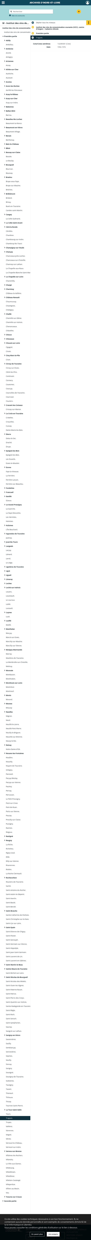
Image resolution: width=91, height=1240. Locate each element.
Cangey (9, 214)
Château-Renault (13, 297)
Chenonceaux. (11, 326)
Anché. (8, 53)
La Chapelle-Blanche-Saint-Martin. (19, 272)
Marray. (9, 654)
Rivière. (9, 869)
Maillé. (8, 625)
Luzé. (8, 616)
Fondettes (10, 488)
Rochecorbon (11, 878)
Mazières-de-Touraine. (15, 658)
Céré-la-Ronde (11, 227)
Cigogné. (9, 347)
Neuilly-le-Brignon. (13, 732)
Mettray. (9, 666)
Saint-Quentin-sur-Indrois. (16, 1002)
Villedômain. (11, 1172)
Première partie (10, 36)
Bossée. (9, 156)
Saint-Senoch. (11, 1018)
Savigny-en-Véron (13, 1035)
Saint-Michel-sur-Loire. (15, 973)
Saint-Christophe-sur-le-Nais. (17, 919)
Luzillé (8, 621)
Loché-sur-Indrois (13, 587)
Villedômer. (10, 1176)
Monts (8, 695)
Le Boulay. (10, 161)
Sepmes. (9, 1056)
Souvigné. (10, 1072)
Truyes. (9, 1122)
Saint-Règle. (10, 1010)
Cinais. (8, 351)
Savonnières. (11, 1039)
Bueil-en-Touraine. (13, 206)
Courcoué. (10, 397)
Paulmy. (9, 786)
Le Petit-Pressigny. (13, 799)
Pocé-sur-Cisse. (12, 803)
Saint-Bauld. (11, 902)
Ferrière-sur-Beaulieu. (14, 484)
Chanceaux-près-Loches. (15, 256)
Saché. (8, 886)
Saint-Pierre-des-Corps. (15, 998)
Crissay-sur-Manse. (13, 409)
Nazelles (9, 712)
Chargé (9, 285)
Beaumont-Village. (13, 132)
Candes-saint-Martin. (14, 210)
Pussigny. (9, 824)
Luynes (9, 612)
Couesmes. (10, 384)
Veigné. (9, 1135)
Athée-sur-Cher (12, 69)
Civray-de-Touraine (13, 364)
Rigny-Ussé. (10, 853)
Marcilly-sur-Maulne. (14, 641)
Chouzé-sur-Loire (13, 343)
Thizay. (8, 1101)
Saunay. (9, 1027)
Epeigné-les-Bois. (13, 455)
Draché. (9, 442)
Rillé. (8, 857)
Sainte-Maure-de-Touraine (16, 969)
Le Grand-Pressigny (14, 505)
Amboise (9, 49)
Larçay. (8, 550)
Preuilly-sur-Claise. (13, 820)
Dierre (8, 434)
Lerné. (8, 558)
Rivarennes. (10, 865)
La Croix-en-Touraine (14, 413)
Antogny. (9, 57)
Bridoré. (9, 198)
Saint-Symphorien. (13, 1023)
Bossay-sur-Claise (13, 152)
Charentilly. (10, 281)
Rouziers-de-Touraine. (15, 882)
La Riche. (9, 844)
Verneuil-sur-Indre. (13, 1147)
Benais (8, 136)
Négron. (9, 716)
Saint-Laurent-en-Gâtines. (16, 960)
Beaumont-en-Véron (14, 127)
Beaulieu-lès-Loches (14, 119)
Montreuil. (10, 691)
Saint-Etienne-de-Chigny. (16, 931)
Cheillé (8, 314)
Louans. (9, 592)
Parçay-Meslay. (12, 778)
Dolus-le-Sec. (11, 438)
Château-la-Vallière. (14, 293)
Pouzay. (9, 815)
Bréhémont (10, 194)
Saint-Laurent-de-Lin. (14, 956)
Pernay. (9, 791)
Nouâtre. (9, 757)
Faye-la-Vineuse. (12, 471)
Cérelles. (9, 231)
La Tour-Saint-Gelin (14, 1110)
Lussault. (9, 608)
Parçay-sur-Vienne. (13, 782)
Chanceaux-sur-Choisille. (16, 260)
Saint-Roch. (10, 1014)
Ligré (8, 571)
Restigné (9, 836)
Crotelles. (9, 417)
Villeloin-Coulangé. (13, 1180)
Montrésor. (10, 687)
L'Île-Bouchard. (12, 529)
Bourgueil (10, 165)
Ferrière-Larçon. (12, 480)
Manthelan (10, 629)
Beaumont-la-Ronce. (14, 123)
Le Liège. (9, 563)
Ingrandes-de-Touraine (15, 534)
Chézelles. (10, 330)
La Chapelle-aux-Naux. (15, 268)
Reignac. (9, 832)
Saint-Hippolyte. (12, 948)
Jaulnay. (9, 538)
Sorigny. (9, 1068)
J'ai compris (53, 1234)
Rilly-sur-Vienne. (12, 861)
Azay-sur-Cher (11, 98)
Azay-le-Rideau (12, 94)
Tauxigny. (10, 1085)
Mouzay (9, 708)
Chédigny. (10, 310)
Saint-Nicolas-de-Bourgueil (17, 977)
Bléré (8, 148)
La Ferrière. (10, 476)
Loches (9, 583)
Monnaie (9, 670)
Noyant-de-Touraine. (14, 766)
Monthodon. (11, 679)
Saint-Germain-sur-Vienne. (16, 944)
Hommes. (9, 521)
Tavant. (9, 1089)
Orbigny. (9, 770)
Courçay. (9, 388)
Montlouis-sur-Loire (14, 683)
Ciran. (8, 359)
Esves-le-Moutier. (13, 463)
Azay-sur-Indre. (12, 102)
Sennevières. (11, 1052)
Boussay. (9, 173)
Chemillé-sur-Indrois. (14, 322)
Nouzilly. (9, 762)
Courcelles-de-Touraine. (15, 393)
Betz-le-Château (12, 144)
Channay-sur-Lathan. (14, 264)
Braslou (9, 177)
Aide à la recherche (18, 16)
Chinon (9, 335)
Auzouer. (9, 78)
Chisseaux (10, 339)
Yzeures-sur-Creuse (14, 1197)
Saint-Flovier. (11, 936)
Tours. (8, 1114)
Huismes (9, 525)
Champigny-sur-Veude (15, 248)
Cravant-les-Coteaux (14, 405)
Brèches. (9, 190)
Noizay (8, 745)
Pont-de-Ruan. (11, 807)
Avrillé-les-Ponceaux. (14, 90)
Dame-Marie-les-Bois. (14, 430)
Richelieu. (10, 849)
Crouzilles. (10, 422)
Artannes (9, 61)
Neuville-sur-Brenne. (14, 737)
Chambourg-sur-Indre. (15, 239)
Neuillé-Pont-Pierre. (14, 728)
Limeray (9, 579)
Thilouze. (9, 1097)
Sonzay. (9, 1064)
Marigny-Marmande (14, 650)
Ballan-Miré (10, 111)
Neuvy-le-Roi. (11, 741)
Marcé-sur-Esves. (13, 637)
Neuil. (8, 720)
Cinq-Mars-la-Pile (13, 355)
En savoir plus (37, 1234)
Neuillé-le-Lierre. (12, 724)
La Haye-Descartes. (13, 513)
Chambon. (10, 235)
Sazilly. (8, 1043)
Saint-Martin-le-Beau (14, 965)
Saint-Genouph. (12, 940)
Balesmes (10, 107)
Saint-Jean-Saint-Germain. (16, 952)
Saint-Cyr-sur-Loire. (13, 923)
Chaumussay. (11, 301)
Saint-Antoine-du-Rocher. (16, 890)
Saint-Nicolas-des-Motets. (16, 981)
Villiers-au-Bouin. (13, 1188)
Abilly (8, 40)
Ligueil (8, 575)
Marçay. (9, 633)
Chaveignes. (11, 306)
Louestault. (10, 596)
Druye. (8, 447)
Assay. (8, 65)
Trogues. (9, 1118)
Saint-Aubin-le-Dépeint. (15, 894)
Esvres (8, 467)
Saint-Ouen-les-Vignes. (15, 985)
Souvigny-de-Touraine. (15, 1077)
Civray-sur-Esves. (12, 368)
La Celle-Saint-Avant (14, 223)
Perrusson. (10, 795)
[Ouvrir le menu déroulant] (3, 2)
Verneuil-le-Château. (14, 1143)
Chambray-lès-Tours (14, 243)
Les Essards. (11, 459)
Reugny (9, 840)
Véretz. (8, 1139)
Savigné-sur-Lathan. (14, 1031)
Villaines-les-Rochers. (14, 1155)
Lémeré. (9, 554)
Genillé (8, 496)
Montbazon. (10, 674)
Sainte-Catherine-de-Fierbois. (17, 915)
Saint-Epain (10, 927)
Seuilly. (9, 1060)
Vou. (7, 1193)
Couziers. (9, 401)
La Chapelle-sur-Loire (14, 277)
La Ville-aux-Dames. (13, 1164)
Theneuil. (9, 1093)
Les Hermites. (11, 517)
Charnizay (10, 289)
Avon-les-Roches (12, 86)
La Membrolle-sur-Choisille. (17, 662)
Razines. (9, 828)
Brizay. (8, 202)
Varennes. (10, 1130)
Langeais (9, 546)
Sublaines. (10, 1081)
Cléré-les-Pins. (11, 372)
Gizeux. (9, 500)
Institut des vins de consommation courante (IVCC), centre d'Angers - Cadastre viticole (26, 28)
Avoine (9, 82)
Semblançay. (11, 1047)
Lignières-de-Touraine (15, 567)
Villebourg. (10, 1168)
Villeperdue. (11, 1184)
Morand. (9, 699)
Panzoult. (9, 774)
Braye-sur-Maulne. (13, 185)
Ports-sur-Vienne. (13, 811)
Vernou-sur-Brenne (13, 1151)
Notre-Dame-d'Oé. (13, 749)
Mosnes (9, 703)
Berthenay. (10, 140)
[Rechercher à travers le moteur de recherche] (32, 11)
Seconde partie (10, 1201)
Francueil (9, 492)
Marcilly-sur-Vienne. (14, 645)
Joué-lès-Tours (12, 542)
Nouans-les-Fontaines (15, 753)
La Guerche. (10, 509)
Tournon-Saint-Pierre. (14, 1106)
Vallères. (9, 1126)
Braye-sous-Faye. (12, 181)
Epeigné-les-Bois (12, 451)
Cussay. (9, 426)
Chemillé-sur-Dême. (14, 318)
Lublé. (8, 604)
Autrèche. (10, 73)
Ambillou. (10, 44)
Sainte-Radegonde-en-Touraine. (18, 1006)
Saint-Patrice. (11, 994)
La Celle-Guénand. (13, 219)
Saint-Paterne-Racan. (14, 989)
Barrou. (9, 115)
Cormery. (9, 380)
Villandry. (9, 1159)
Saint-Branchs (11, 911)
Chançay (9, 252)
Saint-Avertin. (11, 898)
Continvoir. (10, 376)
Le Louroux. (10, 600)
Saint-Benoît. (11, 907)
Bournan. (9, 169)
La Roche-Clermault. (14, 873)
